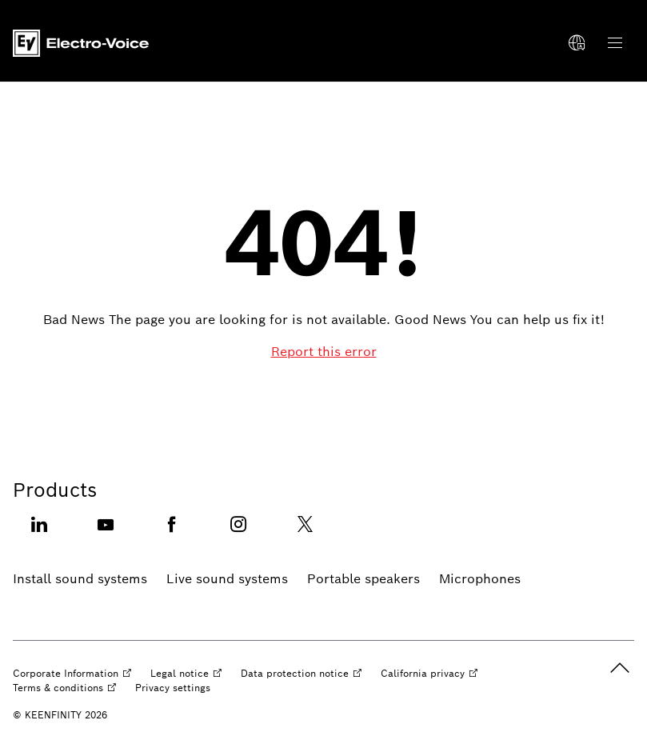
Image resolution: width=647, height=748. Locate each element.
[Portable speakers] (363, 579)
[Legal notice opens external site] (186, 673)
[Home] (81, 43)
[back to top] (620, 668)
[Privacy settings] (172, 688)
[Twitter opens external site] (305, 534)
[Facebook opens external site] (172, 534)
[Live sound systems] (227, 579)
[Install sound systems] (80, 579)
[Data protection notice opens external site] (301, 673)
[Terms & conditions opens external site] (64, 688)
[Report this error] (324, 352)
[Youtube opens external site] (105, 534)
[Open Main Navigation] (615, 43)
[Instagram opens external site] (238, 534)
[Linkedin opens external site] (39, 534)
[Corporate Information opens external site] (72, 673)
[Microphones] (480, 579)
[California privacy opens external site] (429, 673)
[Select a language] (576, 43)
